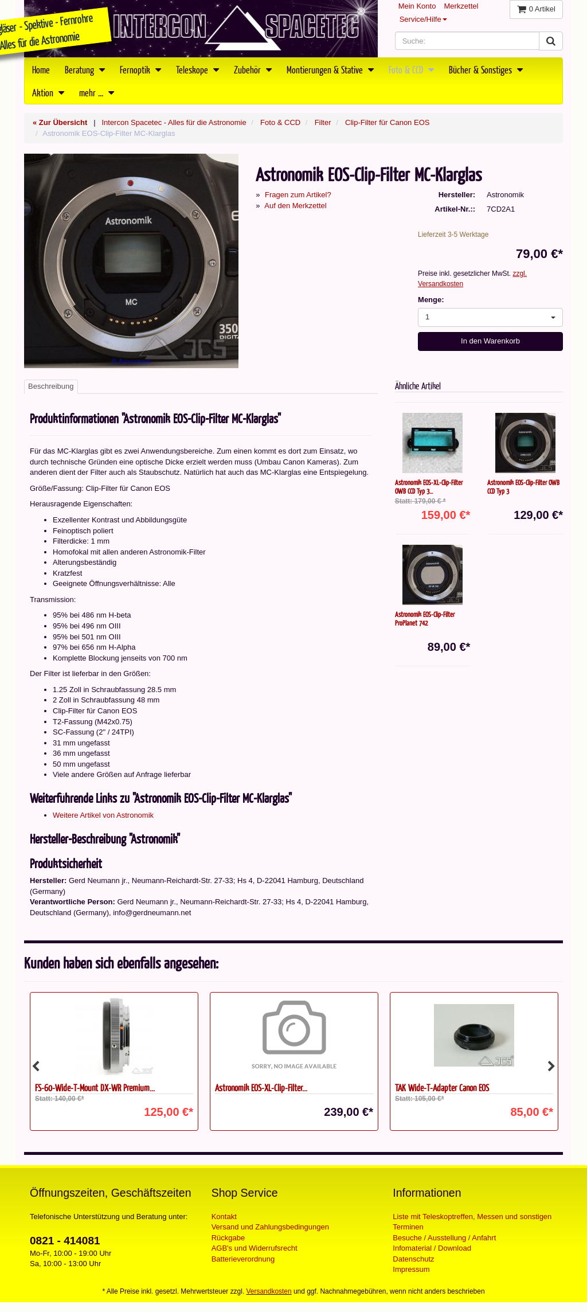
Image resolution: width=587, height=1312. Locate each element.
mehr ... (96, 92)
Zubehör (253, 69)
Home (41, 69)
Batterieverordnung (243, 1259)
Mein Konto (417, 6)
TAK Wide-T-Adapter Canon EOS (442, 1087)
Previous (35, 1066)
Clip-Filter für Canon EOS (387, 122)
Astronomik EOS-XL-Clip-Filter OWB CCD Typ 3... (429, 486)
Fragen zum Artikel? (298, 194)
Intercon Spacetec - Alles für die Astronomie (173, 122)
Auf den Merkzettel (295, 205)
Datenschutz (413, 1259)
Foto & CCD (411, 69)
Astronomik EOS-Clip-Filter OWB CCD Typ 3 (523, 486)
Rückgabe (228, 1237)
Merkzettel (461, 6)
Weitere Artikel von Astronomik (103, 815)
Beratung (85, 69)
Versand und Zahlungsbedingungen (270, 1227)
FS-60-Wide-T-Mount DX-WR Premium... (95, 1087)
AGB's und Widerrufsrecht (255, 1248)
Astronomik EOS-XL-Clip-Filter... (261, 1087)
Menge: (431, 299)
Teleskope (197, 69)
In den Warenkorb (490, 341)
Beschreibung (51, 386)
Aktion (48, 92)
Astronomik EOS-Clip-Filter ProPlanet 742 (425, 618)
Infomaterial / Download (432, 1248)
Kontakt (224, 1216)
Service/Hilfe (423, 19)
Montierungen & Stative (330, 69)
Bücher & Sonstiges (486, 69)
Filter (323, 122)
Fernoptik (140, 69)
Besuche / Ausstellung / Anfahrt (444, 1237)
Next (551, 1066)
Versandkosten (269, 1291)
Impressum (411, 1269)
